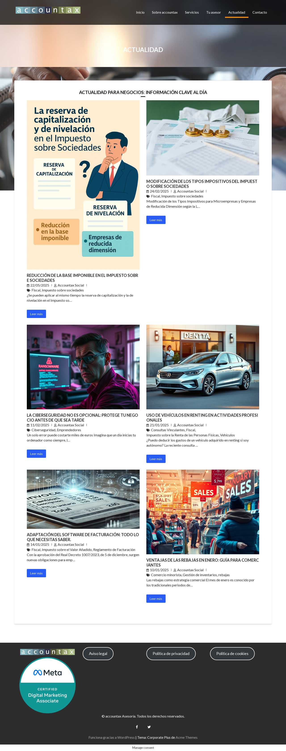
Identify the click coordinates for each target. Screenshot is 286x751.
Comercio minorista (166, 575)
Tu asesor (213, 12)
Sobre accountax (165, 12)
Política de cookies (232, 653)
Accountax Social (71, 285)
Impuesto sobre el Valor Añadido (67, 549)
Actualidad (236, 12)
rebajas (224, 575)
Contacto (259, 12)
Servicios (192, 12)
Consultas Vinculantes (168, 430)
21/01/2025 (159, 425)
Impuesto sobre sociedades (63, 290)
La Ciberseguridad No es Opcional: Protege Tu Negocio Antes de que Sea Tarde (82, 418)
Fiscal (36, 290)
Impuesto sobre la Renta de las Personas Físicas (182, 435)
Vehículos (227, 435)
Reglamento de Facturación (114, 549)
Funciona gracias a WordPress (111, 737)
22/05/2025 (39, 285)
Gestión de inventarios (200, 575)
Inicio (140, 12)
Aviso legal (98, 653)
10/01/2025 (159, 570)
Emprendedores (69, 430)
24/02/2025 (159, 191)
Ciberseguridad (43, 430)
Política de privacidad (171, 653)
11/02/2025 (39, 425)
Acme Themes (187, 737)
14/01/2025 (39, 544)
